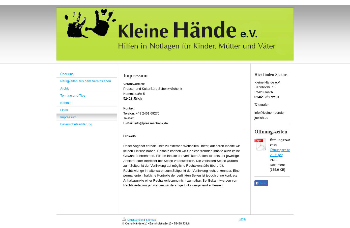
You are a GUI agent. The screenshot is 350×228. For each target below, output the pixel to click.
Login (242, 218)
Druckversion (133, 219)
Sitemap (151, 219)
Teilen (261, 183)
